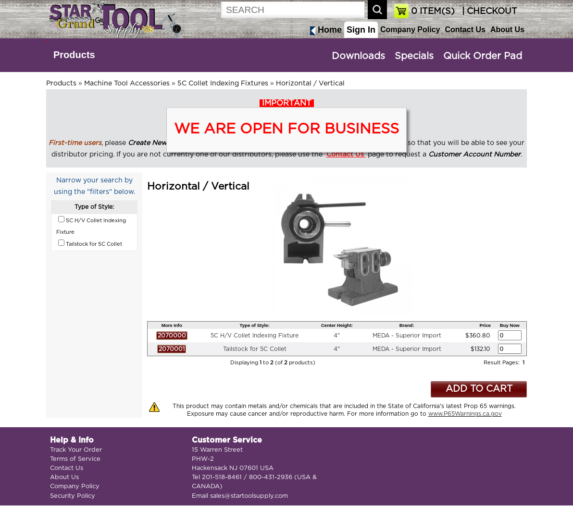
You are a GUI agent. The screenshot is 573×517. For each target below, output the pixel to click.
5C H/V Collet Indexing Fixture (255, 335)
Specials (414, 56)
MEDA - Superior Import (407, 335)
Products (74, 54)
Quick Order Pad (482, 56)
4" (337, 335)
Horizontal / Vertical (310, 83)
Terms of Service (75, 459)
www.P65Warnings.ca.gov (465, 414)
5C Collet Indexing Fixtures (222, 83)
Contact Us (465, 29)
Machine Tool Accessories (127, 83)
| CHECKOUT (488, 11)
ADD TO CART (479, 389)
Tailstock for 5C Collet (254, 349)
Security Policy (72, 496)
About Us (507, 29)
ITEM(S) (433, 11)
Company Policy (410, 29)
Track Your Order (76, 450)
